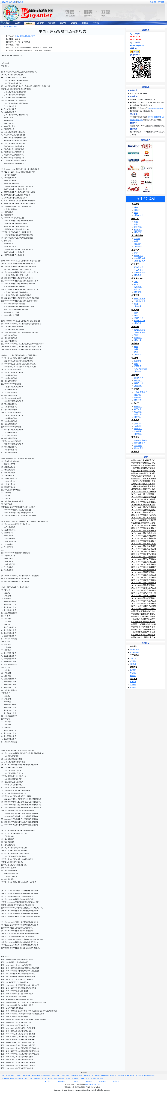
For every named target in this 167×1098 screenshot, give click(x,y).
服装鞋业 (138, 361)
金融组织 (138, 426)
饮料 (136, 349)
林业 (136, 207)
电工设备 (138, 409)
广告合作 (133, 685)
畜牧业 (137, 210)
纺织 (136, 364)
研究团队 (133, 661)
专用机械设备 (139, 332)
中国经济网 (19, 1078)
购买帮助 (133, 667)
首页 (1, 26)
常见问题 (133, 673)
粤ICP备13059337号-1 (92, 1084)
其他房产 (138, 247)
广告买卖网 (74, 1075)
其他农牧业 (138, 215)
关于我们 (48, 1081)
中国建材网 (27, 1075)
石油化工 (135, 264)
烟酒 (136, 352)
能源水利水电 (137, 278)
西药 (136, 224)
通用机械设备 (139, 330)
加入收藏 (12, 2)
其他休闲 (138, 386)
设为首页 (5, 2)
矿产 (136, 253)
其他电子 (138, 417)
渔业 (136, 213)
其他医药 (138, 232)
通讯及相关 (138, 318)
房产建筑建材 (8, 26)
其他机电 (138, 340)
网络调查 (113, 1075)
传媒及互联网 (139, 321)
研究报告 (135, 437)
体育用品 (138, 397)
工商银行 (18, 1075)
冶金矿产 (135, 250)
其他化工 (138, 275)
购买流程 (153, 2)
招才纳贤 (133, 664)
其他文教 (138, 400)
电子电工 (135, 403)
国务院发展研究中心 (101, 1075)
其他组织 (138, 434)
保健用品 (138, 230)
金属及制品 (138, 256)
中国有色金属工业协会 (133, 1075)
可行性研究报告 (140, 440)
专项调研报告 (38, 1078)
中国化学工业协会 (8, 1078)
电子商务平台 (45, 1075)
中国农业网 (55, 1075)
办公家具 (138, 244)
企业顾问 (133, 646)
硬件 (136, 313)
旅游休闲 (135, 375)
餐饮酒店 (138, 381)
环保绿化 (138, 429)
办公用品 (138, 395)
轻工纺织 (135, 358)
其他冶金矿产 (139, 261)
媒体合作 (133, 682)
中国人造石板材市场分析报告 (25, 36)
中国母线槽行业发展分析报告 (143, 466)
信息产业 (135, 310)
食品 (136, 347)
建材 (15, 26)
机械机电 (135, 327)
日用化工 (138, 366)
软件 (136, 316)
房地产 (137, 239)
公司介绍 (133, 658)
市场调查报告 (139, 443)
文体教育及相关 (140, 392)
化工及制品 (138, 270)
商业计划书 (138, 448)
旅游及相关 (138, 378)
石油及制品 (138, 267)
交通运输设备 (139, 299)
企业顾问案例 (134, 652)
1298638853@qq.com (137, 45)
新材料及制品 (139, 273)
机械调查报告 (98, 1078)
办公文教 (135, 389)
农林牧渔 (135, 204)
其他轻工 (138, 371)
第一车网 (120, 1075)
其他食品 (138, 355)
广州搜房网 (65, 1075)
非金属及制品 (139, 258)
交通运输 (135, 295)
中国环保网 (36, 1075)
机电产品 (138, 338)
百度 (3, 1075)
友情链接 (133, 687)
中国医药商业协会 (148, 1075)
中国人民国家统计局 (86, 1075)
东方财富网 (10, 1075)
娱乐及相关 (138, 383)
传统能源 (138, 287)
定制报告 (138, 446)
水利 (136, 282)
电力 (136, 284)
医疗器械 (138, 227)
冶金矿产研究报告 (72, 1078)
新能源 (137, 289)
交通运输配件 (139, 301)
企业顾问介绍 (134, 649)
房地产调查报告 (58, 1078)
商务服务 (133, 679)
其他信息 (138, 323)
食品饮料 (135, 344)
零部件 (137, 335)
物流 (136, 304)
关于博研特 (161, 2)
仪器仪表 (138, 414)
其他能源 (138, 292)
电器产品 (138, 412)
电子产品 (138, 407)
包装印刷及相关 (140, 369)
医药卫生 (135, 219)
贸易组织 (138, 424)
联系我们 (133, 676)
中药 (136, 222)
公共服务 (138, 431)
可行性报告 (48, 1078)
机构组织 (135, 420)
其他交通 (138, 306)
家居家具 (135, 452)
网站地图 (20, 2)
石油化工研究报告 (86, 1078)
